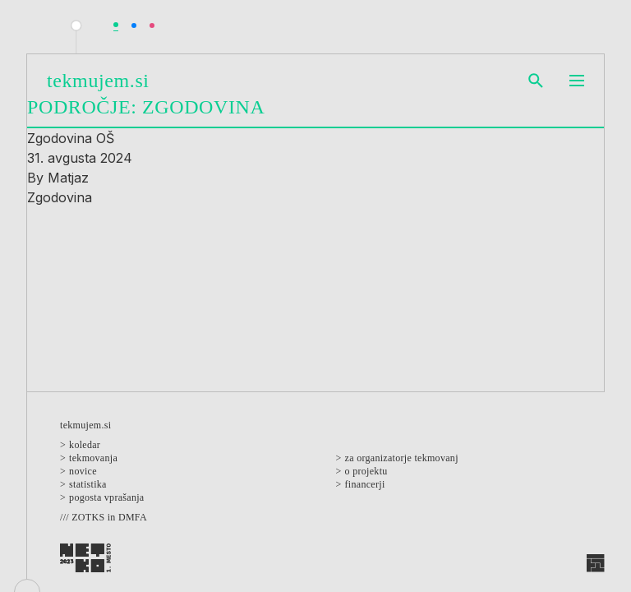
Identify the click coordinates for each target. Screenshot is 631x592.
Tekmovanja (93, 458)
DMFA (132, 517)
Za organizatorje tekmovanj (401, 458)
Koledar (84, 445)
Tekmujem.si (98, 80)
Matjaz (68, 177)
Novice (83, 471)
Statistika (88, 484)
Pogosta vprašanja (106, 497)
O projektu (366, 471)
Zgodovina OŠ (70, 138)
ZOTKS (87, 517)
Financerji (365, 484)
